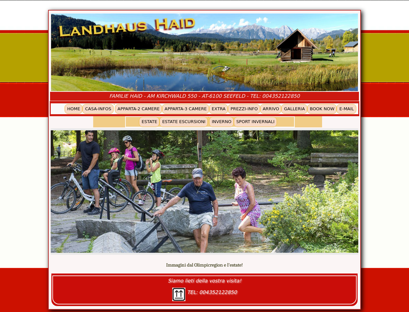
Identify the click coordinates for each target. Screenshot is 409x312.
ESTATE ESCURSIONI (183, 121)
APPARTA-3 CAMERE (186, 108)
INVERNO (222, 121)
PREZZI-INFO (244, 108)
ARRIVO (271, 108)
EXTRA (219, 108)
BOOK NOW (322, 108)
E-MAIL (346, 108)
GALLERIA (294, 108)
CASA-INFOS (98, 108)
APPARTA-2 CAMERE (139, 108)
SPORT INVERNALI (255, 121)
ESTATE (149, 121)
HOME (73, 108)
